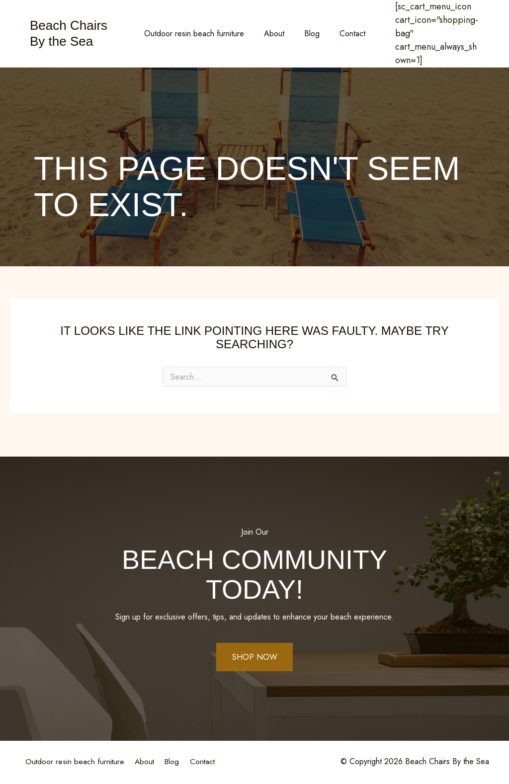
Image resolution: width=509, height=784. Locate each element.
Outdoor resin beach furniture (200, 33)
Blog (310, 33)
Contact (346, 33)
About (276, 33)
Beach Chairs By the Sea (68, 33)
